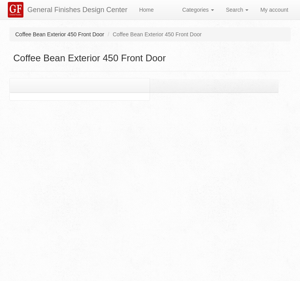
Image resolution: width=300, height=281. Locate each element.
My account (274, 10)
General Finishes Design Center (77, 10)
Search (237, 10)
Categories (198, 10)
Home (146, 10)
